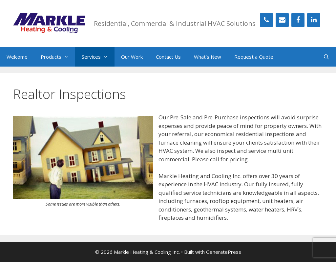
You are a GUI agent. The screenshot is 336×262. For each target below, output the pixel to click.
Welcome (17, 56)
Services (98, 57)
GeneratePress (223, 252)
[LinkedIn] (313, 20)
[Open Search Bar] (326, 57)
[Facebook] (297, 20)
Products (58, 57)
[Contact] (282, 20)
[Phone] (266, 20)
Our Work (132, 56)
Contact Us (168, 56)
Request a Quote (253, 56)
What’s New (207, 56)
